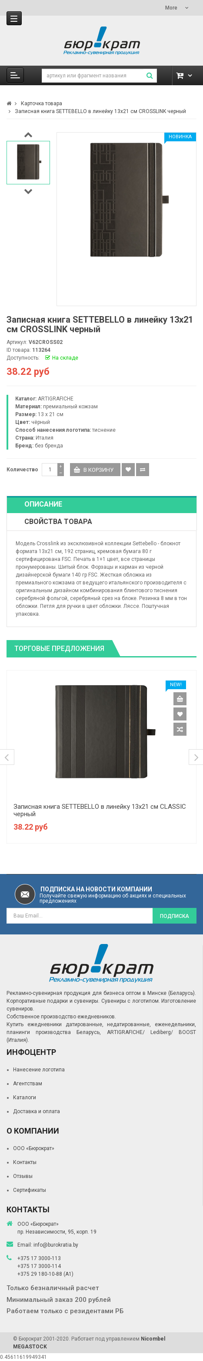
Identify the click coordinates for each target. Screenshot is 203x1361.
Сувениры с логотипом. (130, 1001)
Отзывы (23, 1176)
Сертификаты (29, 1190)
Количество (22, 470)
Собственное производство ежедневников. (61, 1017)
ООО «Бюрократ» (33, 1148)
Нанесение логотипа (39, 1070)
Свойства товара (58, 521)
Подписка (174, 916)
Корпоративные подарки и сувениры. (53, 1001)
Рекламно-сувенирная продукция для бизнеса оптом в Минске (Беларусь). (101, 993)
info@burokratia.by (55, 1245)
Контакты (25, 1162)
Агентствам (27, 1084)
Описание (43, 504)
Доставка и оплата (36, 1111)
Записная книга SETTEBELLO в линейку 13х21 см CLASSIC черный (99, 810)
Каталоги (24, 1097)
